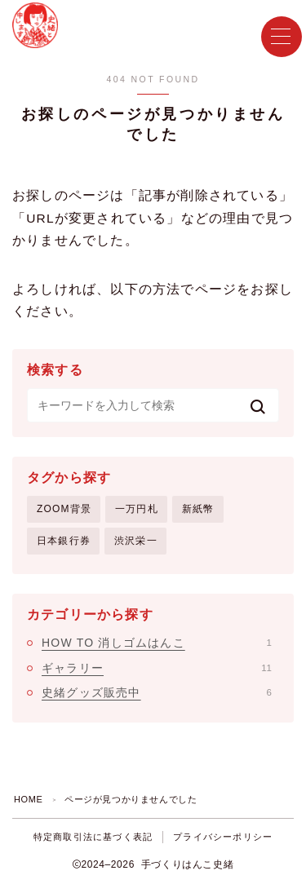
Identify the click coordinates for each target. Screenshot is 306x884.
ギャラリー (157, 667)
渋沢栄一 (135, 540)
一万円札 (136, 509)
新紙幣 (198, 509)
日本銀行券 (64, 540)
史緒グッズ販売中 (157, 692)
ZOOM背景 (64, 509)
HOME (28, 799)
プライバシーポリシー (223, 837)
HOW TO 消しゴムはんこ (157, 642)
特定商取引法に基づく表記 (93, 837)
